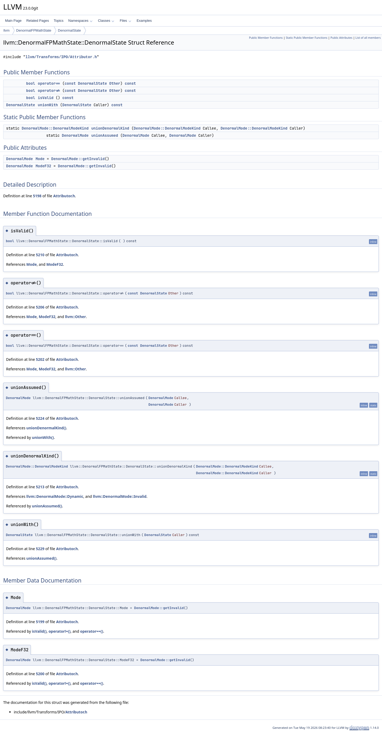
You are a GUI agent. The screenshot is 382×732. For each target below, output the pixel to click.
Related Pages (37, 21)
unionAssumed (104, 135)
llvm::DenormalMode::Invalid (119, 496)
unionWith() (43, 437)
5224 (40, 418)
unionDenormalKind (110, 128)
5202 (40, 359)
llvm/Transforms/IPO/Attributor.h (61, 56)
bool (30, 83)
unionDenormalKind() (46, 427)
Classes (106, 21)
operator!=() (60, 631)
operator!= (49, 90)
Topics (58, 21)
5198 (37, 195)
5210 (40, 254)
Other (114, 83)
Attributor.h (64, 195)
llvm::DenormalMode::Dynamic (54, 496)
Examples (144, 21)
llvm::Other (75, 316)
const (70, 83)
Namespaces (80, 21)
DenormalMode (75, 135)
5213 (40, 486)
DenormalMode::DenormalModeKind (55, 128)
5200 (40, 673)
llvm (6, 30)
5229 (40, 548)
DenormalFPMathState (33, 30)
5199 (40, 621)
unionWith (48, 104)
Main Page (13, 21)
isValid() (39, 631)
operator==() (91, 631)
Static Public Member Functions (306, 38)
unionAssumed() (47, 505)
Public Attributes (342, 38)
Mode (40, 158)
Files (125, 21)
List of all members (368, 38)
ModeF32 (43, 166)
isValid (46, 97)
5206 (40, 307)
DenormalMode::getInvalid (78, 158)
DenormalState (69, 30)
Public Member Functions (266, 38)
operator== (49, 83)
